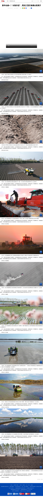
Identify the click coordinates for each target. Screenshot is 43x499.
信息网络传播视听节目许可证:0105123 (15, 489)
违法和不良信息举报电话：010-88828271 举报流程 (36, 486)
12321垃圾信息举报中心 (18, 486)
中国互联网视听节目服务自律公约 (5, 486)
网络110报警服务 (12, 486)
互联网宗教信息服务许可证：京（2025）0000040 (26, 489)
